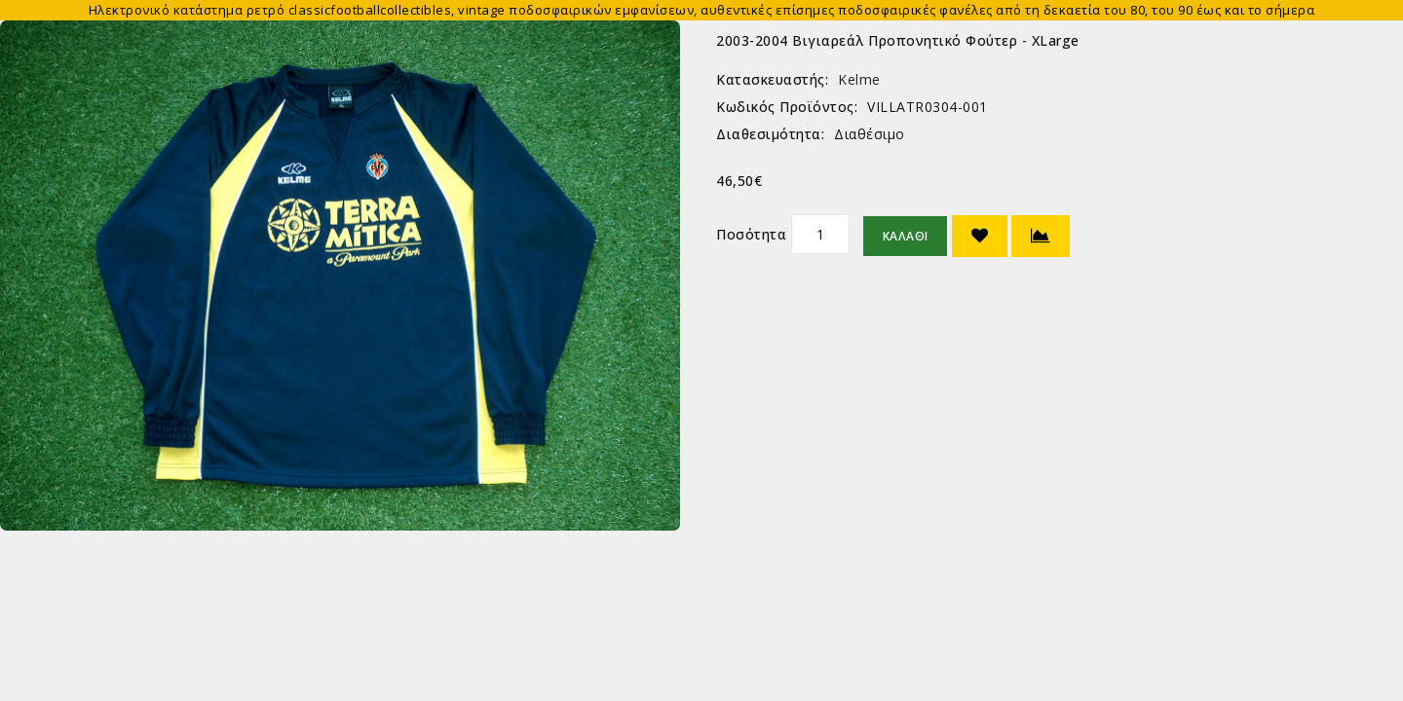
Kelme (859, 79)
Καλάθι (905, 236)
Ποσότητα (751, 234)
